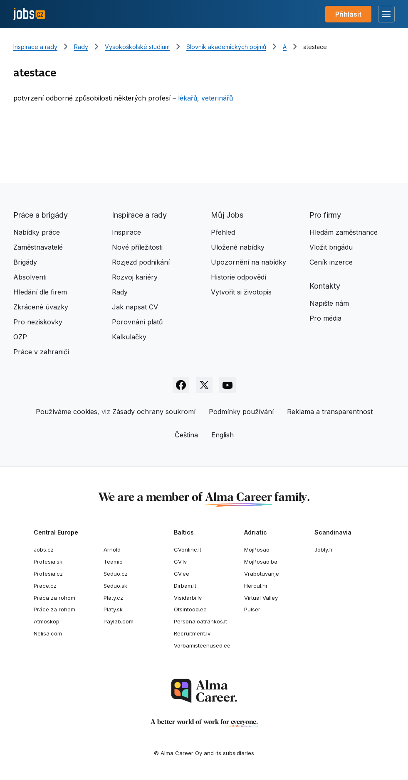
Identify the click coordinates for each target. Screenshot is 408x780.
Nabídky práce (36, 232)
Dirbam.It (185, 585)
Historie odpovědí (238, 277)
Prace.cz (45, 585)
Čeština (186, 435)
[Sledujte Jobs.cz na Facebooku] (181, 385)
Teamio (113, 561)
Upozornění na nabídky (248, 262)
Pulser (252, 609)
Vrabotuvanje (261, 573)
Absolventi (30, 277)
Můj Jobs (227, 215)
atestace (315, 46)
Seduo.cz (116, 573)
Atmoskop (46, 621)
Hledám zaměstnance (343, 232)
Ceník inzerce (331, 262)
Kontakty (324, 286)
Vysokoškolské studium (137, 46)
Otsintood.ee (190, 609)
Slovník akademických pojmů (226, 46)
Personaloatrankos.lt (200, 621)
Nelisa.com (48, 633)
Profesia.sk (48, 561)
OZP (20, 337)
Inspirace (126, 232)
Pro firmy (325, 215)
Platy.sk (113, 609)
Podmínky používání (241, 411)
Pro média (325, 318)
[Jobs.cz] (29, 14)
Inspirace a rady (35, 46)
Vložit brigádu (331, 247)
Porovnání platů (137, 322)
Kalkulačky (129, 337)
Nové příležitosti (137, 247)
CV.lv (180, 561)
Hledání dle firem (40, 292)
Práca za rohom (54, 597)
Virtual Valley (261, 597)
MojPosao (257, 549)
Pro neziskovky (37, 322)
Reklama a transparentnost (330, 411)
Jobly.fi (323, 549)
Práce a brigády (40, 215)
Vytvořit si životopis (241, 292)
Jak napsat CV (135, 307)
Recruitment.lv (192, 633)
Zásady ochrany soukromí (153, 411)
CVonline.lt (187, 549)
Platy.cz (113, 597)
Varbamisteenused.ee (202, 645)
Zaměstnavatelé (38, 247)
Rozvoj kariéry (135, 277)
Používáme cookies (66, 411)
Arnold (112, 549)
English (222, 435)
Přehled (223, 232)
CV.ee (181, 573)
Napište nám (329, 303)
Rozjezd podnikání (141, 262)
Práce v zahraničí (41, 352)
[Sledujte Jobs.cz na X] (204, 385)
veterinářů (217, 98)
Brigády (25, 262)
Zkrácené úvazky (40, 307)
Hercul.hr (256, 585)
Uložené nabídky (238, 247)
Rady (81, 46)
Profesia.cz (48, 573)
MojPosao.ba (260, 561)
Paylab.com (119, 621)
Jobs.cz (44, 549)
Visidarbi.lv (188, 597)
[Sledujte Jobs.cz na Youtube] (227, 385)
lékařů (187, 98)
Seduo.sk (115, 585)
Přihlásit (348, 14)
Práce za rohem (54, 609)
